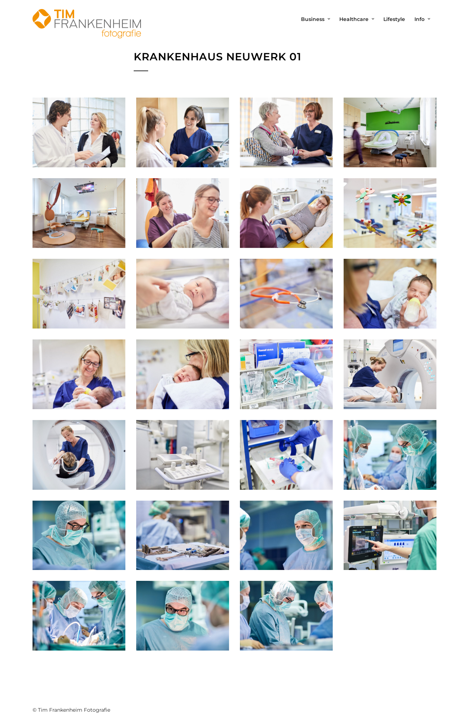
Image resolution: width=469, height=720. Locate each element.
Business (312, 19)
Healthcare (354, 19)
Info (419, 19)
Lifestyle (394, 19)
